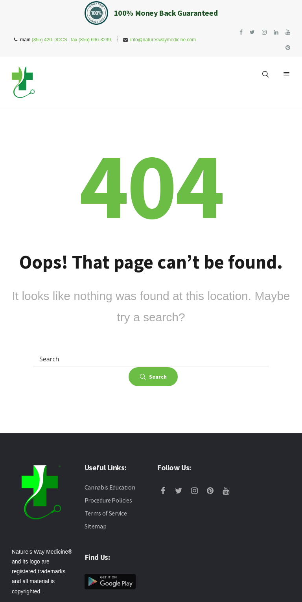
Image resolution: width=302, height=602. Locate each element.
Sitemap (96, 526)
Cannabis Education (110, 487)
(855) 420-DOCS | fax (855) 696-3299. (72, 39)
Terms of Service (106, 513)
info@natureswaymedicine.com (163, 39)
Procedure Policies (108, 500)
